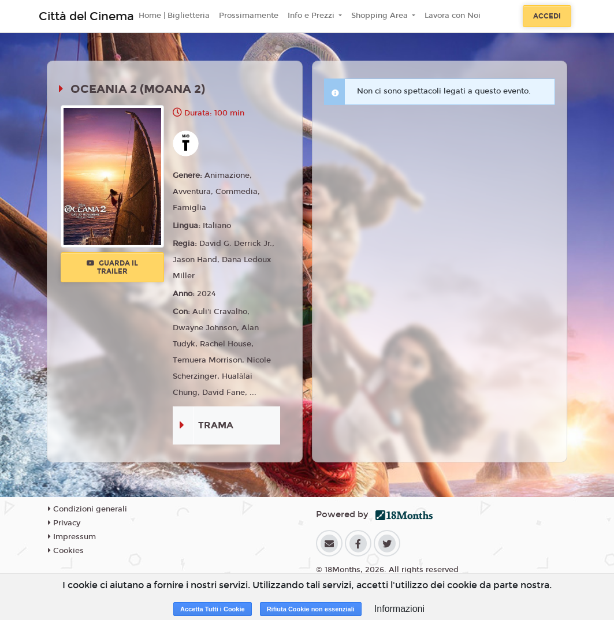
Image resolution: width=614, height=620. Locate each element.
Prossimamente (248, 15)
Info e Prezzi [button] (312, 15)
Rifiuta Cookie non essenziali (311, 609)
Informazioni (399, 609)
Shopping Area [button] (380, 15)
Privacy (64, 523)
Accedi (547, 16)
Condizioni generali (87, 509)
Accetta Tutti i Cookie (212, 609)
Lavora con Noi (453, 15)
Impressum (72, 536)
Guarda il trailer (112, 267)
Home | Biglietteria (174, 15)
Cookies (66, 550)
